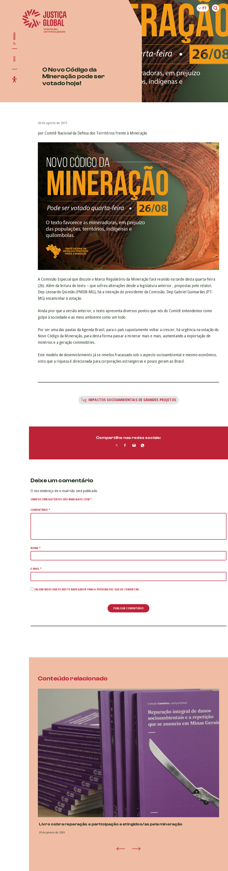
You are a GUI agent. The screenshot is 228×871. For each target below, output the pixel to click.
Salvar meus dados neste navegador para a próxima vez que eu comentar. (86, 589)
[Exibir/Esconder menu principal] (14, 38)
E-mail (36, 569)
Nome (36, 548)
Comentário (40, 510)
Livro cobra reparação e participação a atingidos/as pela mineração (111, 824)
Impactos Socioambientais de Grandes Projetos (132, 399)
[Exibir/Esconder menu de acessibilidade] (14, 79)
